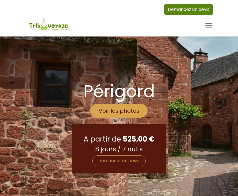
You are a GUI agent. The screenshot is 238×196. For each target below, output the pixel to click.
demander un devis (119, 161)
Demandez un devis (188, 9)
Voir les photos (119, 111)
